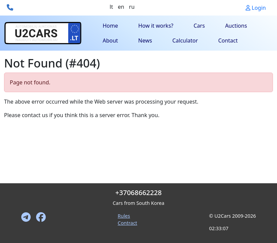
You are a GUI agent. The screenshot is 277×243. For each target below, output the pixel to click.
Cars (199, 25)
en (121, 6)
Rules (124, 216)
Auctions (236, 25)
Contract (127, 223)
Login (256, 7)
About (110, 40)
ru (132, 6)
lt (111, 6)
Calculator (185, 40)
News (145, 40)
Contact (228, 40)
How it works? (155, 25)
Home (110, 25)
